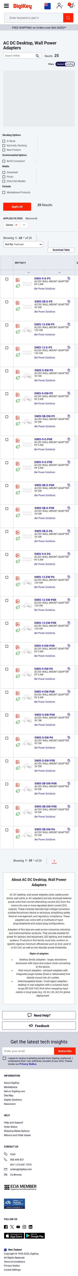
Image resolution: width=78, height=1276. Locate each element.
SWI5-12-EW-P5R (45, 622)
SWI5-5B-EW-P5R (46, 806)
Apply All (17, 206)
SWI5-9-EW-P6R (44, 691)
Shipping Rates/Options (17, 1131)
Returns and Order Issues (17, 1135)
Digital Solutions (13, 1099)
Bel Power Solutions (44, 288)
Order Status (10, 1126)
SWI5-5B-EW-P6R (46, 783)
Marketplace (10, 1087)
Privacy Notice (28, 1064)
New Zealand (13, 1249)
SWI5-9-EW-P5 (43, 393)
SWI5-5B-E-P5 (43, 301)
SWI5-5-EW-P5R (45, 760)
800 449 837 (14, 1160)
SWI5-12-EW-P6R (45, 599)
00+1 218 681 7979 (18, 1164)
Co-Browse (13, 1175)
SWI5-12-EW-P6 (44, 577)
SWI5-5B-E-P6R (44, 485)
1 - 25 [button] (18, 238)
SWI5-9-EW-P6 (43, 668)
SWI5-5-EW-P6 (44, 737)
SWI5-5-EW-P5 (44, 370)
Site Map (8, 1095)
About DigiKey (11, 1083)
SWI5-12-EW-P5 (44, 324)
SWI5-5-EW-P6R (45, 714)
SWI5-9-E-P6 (42, 554)
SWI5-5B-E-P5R (44, 508)
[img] (23, 7)
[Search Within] (19, 55)
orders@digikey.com (18, 1170)
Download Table (61, 250)
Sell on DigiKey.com (14, 1091)
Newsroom (10, 1104)
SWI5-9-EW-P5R (44, 645)
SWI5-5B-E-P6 (43, 531)
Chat (9, 1155)
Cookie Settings (12, 1269)
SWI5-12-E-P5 (43, 347)
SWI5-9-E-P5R (43, 462)
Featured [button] (14, 244)
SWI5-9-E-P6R (43, 439)
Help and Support (13, 1122)
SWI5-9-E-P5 (42, 278)
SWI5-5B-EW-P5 (45, 416)
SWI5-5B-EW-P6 (45, 829)
